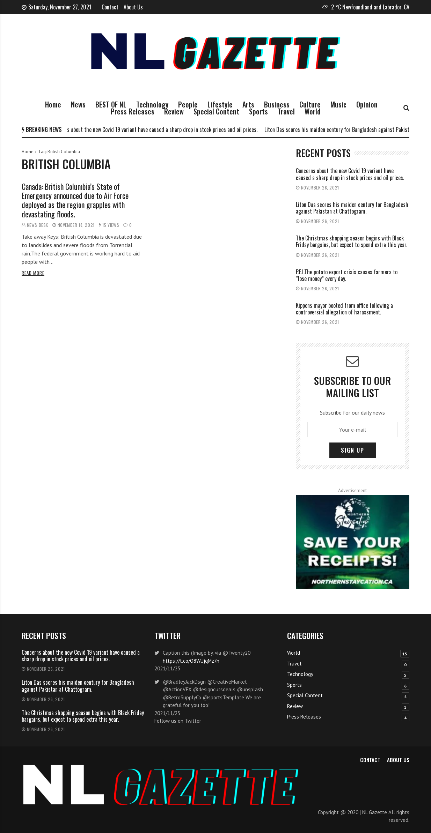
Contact (110, 7)
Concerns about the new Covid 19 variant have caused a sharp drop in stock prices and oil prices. (156, 129)
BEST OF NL (110, 104)
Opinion (367, 104)
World (313, 111)
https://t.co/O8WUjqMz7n (191, 660)
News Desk (37, 225)
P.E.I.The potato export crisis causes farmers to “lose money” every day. (346, 275)
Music (338, 104)
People (188, 104)
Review (174, 111)
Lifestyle (220, 104)
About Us (133, 7)
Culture (310, 104)
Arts (248, 104)
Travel (286, 111)
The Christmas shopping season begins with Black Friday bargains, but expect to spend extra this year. (351, 241)
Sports (258, 111)
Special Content (216, 111)
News (78, 104)
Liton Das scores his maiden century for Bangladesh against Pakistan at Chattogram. (352, 207)
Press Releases (132, 111)
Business (277, 104)
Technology (152, 104)
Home (53, 104)
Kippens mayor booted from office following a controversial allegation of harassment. (344, 308)
